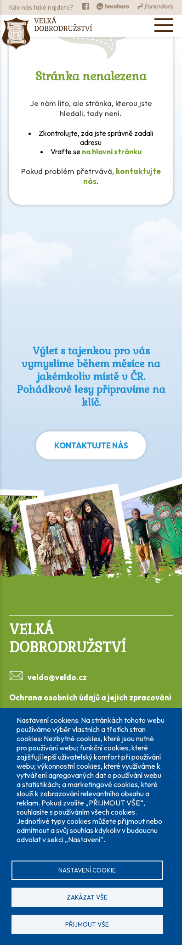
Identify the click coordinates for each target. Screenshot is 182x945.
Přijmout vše (87, 924)
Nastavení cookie (87, 870)
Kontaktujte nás (91, 445)
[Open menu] (163, 25)
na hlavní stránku (112, 151)
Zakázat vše (87, 897)
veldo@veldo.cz (57, 677)
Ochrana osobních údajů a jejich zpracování (90, 697)
